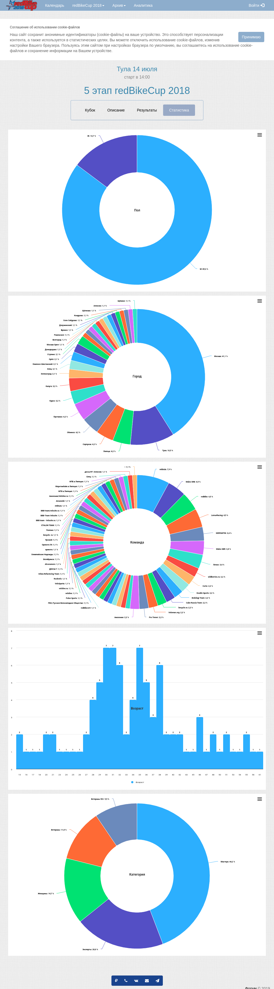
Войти (256, 5)
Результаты (147, 110)
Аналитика (143, 5)
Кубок (90, 110)
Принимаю (251, 37)
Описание (116, 110)
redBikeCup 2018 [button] (88, 5)
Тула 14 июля (137, 69)
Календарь (54, 5)
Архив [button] (119, 5)
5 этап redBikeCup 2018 (137, 90)
